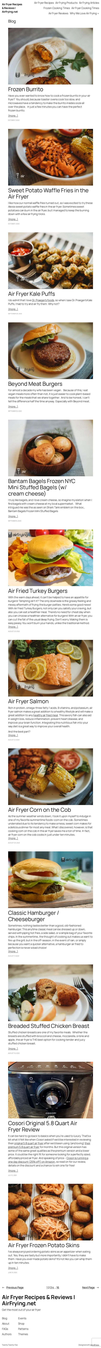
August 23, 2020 (14, 631)
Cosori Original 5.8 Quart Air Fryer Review (42, 1126)
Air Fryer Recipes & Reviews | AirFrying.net (12, 8)
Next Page (90, 1287)
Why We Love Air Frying (83, 13)
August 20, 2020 (14, 843)
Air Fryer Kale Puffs (31, 294)
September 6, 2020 (14, 521)
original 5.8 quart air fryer (28, 1143)
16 (57, 1287)
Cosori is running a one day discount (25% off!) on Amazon (48, 1159)
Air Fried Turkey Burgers (38, 591)
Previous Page (13, 1287)
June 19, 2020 (12, 1272)
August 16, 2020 (14, 1053)
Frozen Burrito (25, 89)
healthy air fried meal (45, 715)
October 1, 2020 (14, 224)
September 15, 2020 (15, 411)
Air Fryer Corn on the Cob (39, 810)
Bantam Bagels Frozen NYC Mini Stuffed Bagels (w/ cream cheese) (41, 487)
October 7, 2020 (14, 120)
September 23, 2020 (15, 314)
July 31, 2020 (12, 1175)
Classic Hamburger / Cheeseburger (33, 916)
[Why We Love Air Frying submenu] (98, 13)
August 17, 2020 (13, 956)
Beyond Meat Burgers (35, 384)
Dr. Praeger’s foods (43, 300)
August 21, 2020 (14, 740)
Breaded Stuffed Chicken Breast (48, 1026)
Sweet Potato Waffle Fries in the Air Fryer (48, 193)
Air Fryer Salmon (28, 701)
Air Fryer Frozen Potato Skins (43, 1245)
